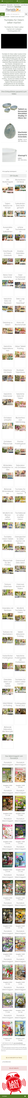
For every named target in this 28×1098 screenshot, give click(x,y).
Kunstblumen (6, 1062)
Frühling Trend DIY (5, 16)
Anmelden (18, 7)
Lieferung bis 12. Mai (21, 1)
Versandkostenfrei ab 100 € (8, 1)
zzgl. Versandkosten (18, 1043)
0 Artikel (4, 1096)
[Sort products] (14, 171)
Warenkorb (10, 7)
